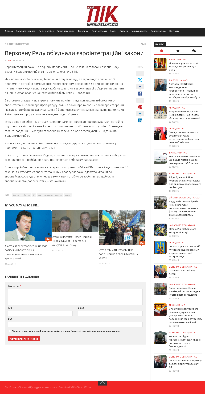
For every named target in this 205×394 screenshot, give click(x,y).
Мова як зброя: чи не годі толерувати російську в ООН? (183, 66)
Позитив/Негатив (17, 43)
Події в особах (46, 31)
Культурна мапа (139, 31)
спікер (67, 195)
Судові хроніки (158, 31)
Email (81, 307)
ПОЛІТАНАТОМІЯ (186, 225)
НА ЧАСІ (183, 59)
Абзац (113, 31)
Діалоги (123, 31)
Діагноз (9, 31)
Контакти (174, 31)
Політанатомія (99, 31)
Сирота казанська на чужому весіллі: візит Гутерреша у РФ (185, 364)
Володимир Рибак (21, 195)
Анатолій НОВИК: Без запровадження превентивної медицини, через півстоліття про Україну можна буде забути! (184, 91)
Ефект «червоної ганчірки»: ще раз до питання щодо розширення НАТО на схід (185, 160)
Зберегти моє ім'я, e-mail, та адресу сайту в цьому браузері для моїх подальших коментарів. (66, 331)
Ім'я (10, 307)
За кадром (83, 31)
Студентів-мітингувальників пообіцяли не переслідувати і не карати (119, 253)
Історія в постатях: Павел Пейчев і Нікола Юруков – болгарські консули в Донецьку (72, 240)
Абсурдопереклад (26, 31)
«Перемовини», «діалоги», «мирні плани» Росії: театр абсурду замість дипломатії (184, 115)
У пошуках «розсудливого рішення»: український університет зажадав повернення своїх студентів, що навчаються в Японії (185, 315)
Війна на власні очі (179, 198)
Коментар (14, 286)
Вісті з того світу (65, 31)
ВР (34, 195)
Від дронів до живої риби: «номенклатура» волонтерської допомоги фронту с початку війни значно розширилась (184, 208)
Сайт (11, 319)
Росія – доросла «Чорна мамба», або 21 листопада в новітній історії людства (184, 291)
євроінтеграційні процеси (50, 195)
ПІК (9, 60)
